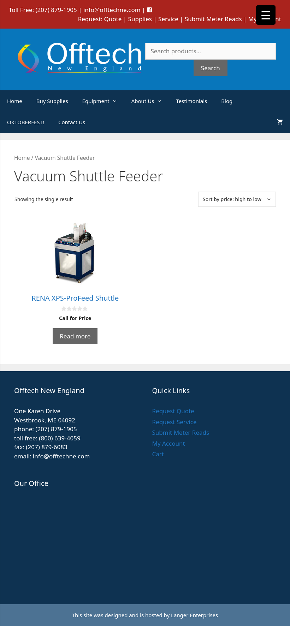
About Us (150, 101)
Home (14, 100)
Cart (158, 454)
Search (210, 68)
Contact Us (71, 122)
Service (168, 19)
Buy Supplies (52, 100)
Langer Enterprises (194, 615)
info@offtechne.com (112, 10)
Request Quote (173, 411)
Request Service (174, 422)
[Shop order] (237, 199)
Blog (226, 100)
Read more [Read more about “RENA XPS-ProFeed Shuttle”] (75, 336)
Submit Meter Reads (213, 19)
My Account (168, 443)
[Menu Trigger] (266, 15)
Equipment (103, 101)
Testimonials (191, 100)
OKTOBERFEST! (25, 122)
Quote (113, 19)
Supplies (140, 19)
